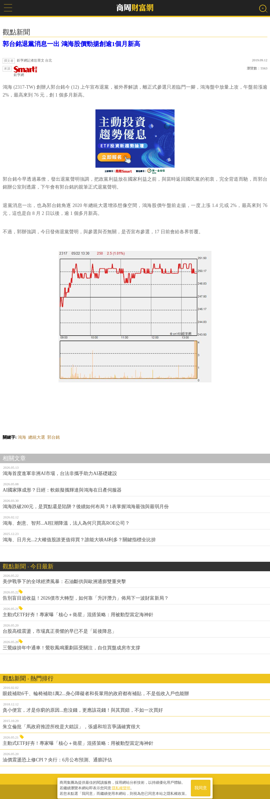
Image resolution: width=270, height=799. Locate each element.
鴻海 (22, 437)
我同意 (200, 786)
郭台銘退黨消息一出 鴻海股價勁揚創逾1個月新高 (71, 44)
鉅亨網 (25, 71)
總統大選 (36, 437)
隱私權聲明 (121, 786)
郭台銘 (53, 437)
